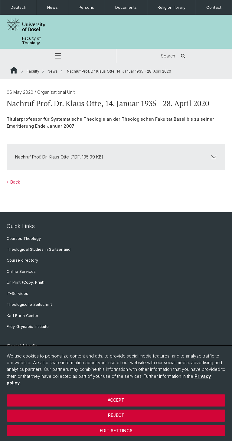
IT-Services (17, 293)
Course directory (22, 260)
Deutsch (18, 7)
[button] (58, 56)
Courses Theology (24, 238)
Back (14, 182)
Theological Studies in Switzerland (38, 249)
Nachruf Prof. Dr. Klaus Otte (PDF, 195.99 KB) (116, 156)
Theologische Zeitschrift (29, 304)
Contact (213, 7)
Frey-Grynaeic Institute (28, 326)
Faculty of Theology (31, 40)
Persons (86, 7)
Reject (116, 415)
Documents (126, 7)
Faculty (33, 71)
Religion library (171, 7)
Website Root (13, 70)
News (52, 7)
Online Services (21, 271)
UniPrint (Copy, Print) (25, 282)
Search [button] (174, 56)
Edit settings (116, 430)
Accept (116, 400)
